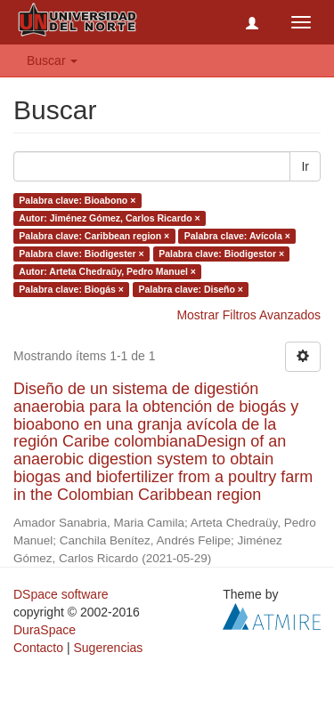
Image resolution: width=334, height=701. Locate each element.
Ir (305, 166)
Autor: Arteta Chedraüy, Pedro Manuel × (107, 271)
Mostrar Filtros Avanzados (248, 315)
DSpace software (61, 594)
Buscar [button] (52, 60)
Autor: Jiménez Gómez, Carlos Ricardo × (109, 218)
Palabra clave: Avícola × (237, 235)
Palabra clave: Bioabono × (77, 200)
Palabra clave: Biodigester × (81, 253)
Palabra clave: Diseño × (190, 289)
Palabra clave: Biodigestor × (221, 253)
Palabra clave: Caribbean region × (94, 235)
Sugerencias (108, 648)
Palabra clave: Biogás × (71, 289)
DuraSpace (44, 630)
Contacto (38, 648)
